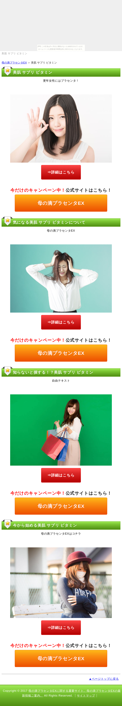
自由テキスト (61, 380)
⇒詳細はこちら (61, 172)
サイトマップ (86, 695)
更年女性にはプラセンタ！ (61, 80)
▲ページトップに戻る (104, 678)
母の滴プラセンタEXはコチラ (61, 533)
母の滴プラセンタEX (14, 62)
